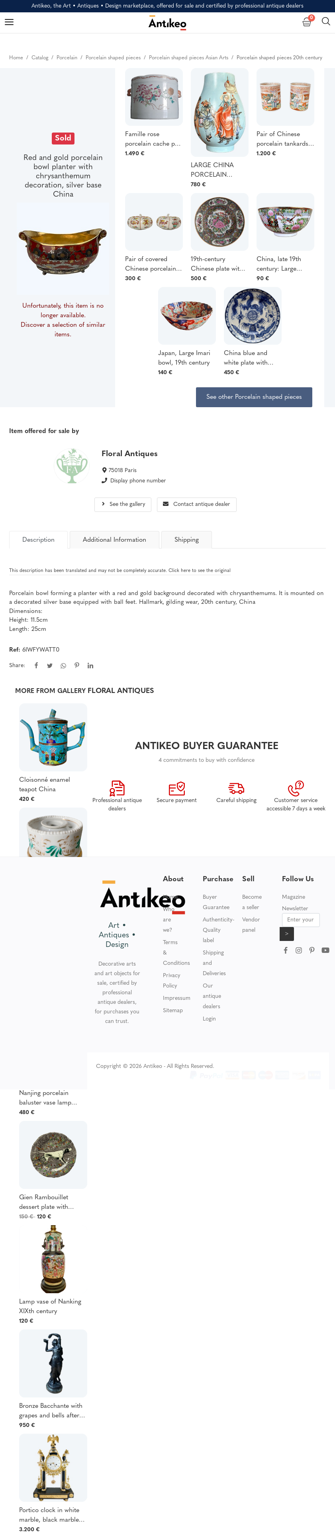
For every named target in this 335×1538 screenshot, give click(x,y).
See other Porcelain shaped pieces (254, 397)
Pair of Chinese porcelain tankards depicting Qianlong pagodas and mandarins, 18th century (283, 140)
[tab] (38, 539)
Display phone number (138, 481)
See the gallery (123, 504)
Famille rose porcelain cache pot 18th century (152, 140)
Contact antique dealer (196, 504)
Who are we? (168, 920)
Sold (63, 138)
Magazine (293, 897)
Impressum (176, 998)
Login (209, 1019)
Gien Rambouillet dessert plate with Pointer (43, 1203)
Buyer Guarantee (216, 902)
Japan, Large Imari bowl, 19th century (184, 358)
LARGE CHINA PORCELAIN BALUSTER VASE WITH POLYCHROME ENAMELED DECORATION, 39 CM (218, 171)
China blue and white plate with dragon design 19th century (250, 359)
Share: (17, 666)
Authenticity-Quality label (218, 930)
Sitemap (173, 1011)
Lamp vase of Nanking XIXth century (50, 1307)
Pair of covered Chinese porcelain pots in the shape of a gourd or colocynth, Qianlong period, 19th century (153, 265)
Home (170, 897)
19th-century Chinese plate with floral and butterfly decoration (217, 265)
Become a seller (252, 902)
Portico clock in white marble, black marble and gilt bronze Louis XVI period (49, 1516)
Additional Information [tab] (114, 540)
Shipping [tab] (186, 540)
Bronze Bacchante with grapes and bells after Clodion (50, 1412)
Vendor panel (251, 925)
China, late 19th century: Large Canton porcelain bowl (281, 265)
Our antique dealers (212, 996)
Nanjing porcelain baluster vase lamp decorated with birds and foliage (47, 1099)
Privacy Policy (171, 981)
